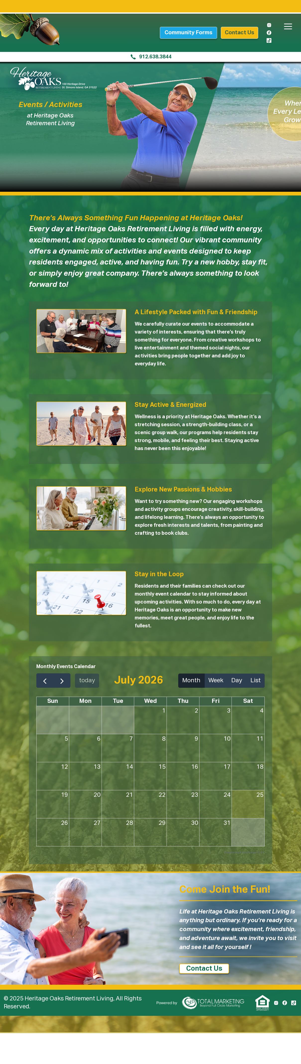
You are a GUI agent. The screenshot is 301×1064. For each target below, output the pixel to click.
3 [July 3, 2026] (229, 711)
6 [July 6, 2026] (99, 739)
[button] (286, 23)
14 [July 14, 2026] (129, 767)
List (255, 681)
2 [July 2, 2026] (196, 711)
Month (191, 681)
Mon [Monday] (85, 701)
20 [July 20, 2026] (97, 795)
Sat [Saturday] (248, 701)
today (87, 681)
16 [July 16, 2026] (194, 767)
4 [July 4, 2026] (261, 711)
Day (236, 681)
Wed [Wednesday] (150, 701)
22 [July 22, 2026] (162, 795)
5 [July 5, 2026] (66, 739)
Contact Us (204, 968)
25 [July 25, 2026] (259, 795)
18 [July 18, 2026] (259, 767)
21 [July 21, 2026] (129, 795)
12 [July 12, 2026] (64, 767)
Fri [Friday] (216, 701)
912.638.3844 (151, 56)
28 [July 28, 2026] (129, 823)
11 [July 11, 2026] (259, 739)
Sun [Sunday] (52, 701)
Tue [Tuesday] (118, 701)
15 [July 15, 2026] (162, 767)
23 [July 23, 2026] (194, 795)
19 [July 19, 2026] (64, 795)
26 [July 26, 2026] (64, 823)
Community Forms (188, 33)
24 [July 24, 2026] (227, 795)
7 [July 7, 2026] (131, 739)
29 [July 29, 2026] (162, 823)
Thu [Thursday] (183, 701)
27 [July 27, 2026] (97, 823)
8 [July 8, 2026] (164, 739)
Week (215, 681)
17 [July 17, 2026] (227, 767)
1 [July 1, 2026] (164, 711)
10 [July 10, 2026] (227, 739)
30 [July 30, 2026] (194, 823)
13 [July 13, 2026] (97, 767)
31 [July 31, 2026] (227, 823)
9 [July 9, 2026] (196, 739)
